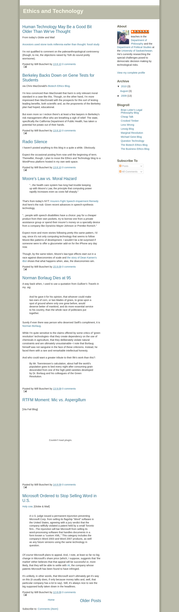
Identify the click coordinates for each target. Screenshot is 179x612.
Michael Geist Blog (131, 136)
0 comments (69, 64)
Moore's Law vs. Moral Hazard (49, 178)
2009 (124, 95)
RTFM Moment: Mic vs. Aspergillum (54, 400)
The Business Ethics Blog (135, 148)
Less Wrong (127, 124)
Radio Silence (34, 141)
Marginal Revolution (132, 132)
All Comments (128, 171)
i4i (68, 565)
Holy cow (27, 506)
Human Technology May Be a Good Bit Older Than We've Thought (57, 29)
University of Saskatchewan (136, 50)
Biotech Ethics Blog (59, 86)
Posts (123, 166)
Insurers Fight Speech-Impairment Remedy (74, 201)
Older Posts (90, 600)
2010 (124, 86)
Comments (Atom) (48, 608)
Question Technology (132, 140)
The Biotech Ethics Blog (134, 144)
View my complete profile (131, 72)
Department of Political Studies (134, 47)
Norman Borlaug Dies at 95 (46, 278)
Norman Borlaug (31, 326)
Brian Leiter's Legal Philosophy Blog (131, 111)
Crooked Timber (130, 120)
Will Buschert (141, 31)
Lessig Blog (127, 128)
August (124, 91)
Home (51, 599)
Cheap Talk (127, 116)
